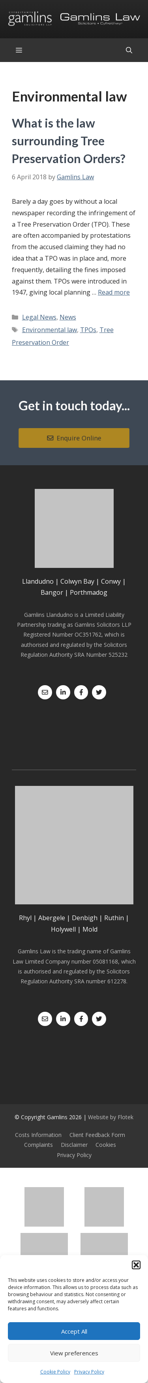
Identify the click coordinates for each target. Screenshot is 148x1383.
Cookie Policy (55, 1371)
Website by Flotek (110, 1117)
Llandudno (38, 581)
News (68, 317)
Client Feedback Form (97, 1135)
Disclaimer (74, 1144)
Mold (89, 929)
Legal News (39, 317)
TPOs (88, 329)
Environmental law (49, 329)
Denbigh (84, 917)
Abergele (51, 917)
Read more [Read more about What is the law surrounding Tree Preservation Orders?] (114, 292)
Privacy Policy (89, 1371)
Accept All (74, 1331)
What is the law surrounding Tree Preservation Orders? (69, 140)
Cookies (106, 1144)
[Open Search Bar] (129, 50)
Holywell (63, 929)
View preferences (74, 1353)
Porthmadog (88, 592)
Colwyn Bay (77, 581)
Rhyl (25, 917)
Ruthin (114, 917)
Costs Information (38, 1135)
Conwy (111, 581)
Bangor (52, 592)
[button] (136, 1265)
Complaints (38, 1144)
